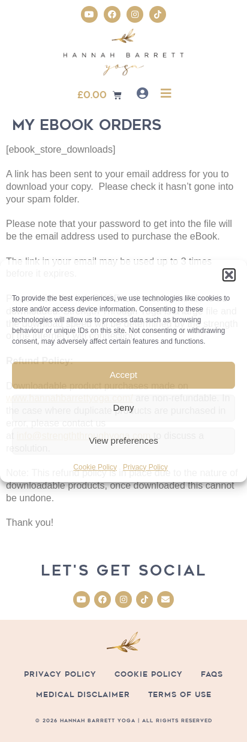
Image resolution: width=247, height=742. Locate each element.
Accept (123, 375)
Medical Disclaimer (83, 694)
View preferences (123, 440)
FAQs (212, 674)
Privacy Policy (145, 467)
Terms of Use (180, 694)
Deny (123, 407)
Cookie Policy (95, 467)
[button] (229, 275)
